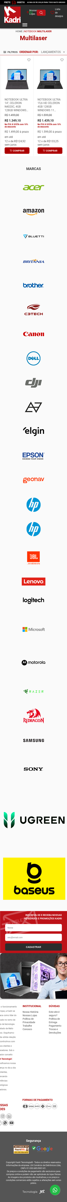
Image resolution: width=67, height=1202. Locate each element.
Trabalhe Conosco (27, 1027)
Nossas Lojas (30, 1015)
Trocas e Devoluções (55, 1031)
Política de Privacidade (29, 1020)
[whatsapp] (25, 13)
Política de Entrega (54, 1020)
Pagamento (55, 1025)
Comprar (17, 150)
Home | (19, 31)
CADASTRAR (33, 947)
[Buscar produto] (41, 13)
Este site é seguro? (54, 1014)
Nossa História (30, 1012)
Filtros (10, 52)
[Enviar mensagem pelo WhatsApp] (55, 1190)
